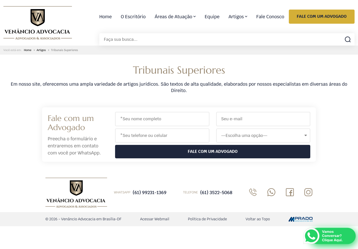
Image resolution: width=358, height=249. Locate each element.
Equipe (212, 17)
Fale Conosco (270, 17)
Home (105, 17)
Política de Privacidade (207, 219)
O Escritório (133, 17)
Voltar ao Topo (258, 219)
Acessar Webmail (154, 219)
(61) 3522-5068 (216, 192)
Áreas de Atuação (173, 17)
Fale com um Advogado (322, 16)
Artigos (236, 17)
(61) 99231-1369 (149, 192)
